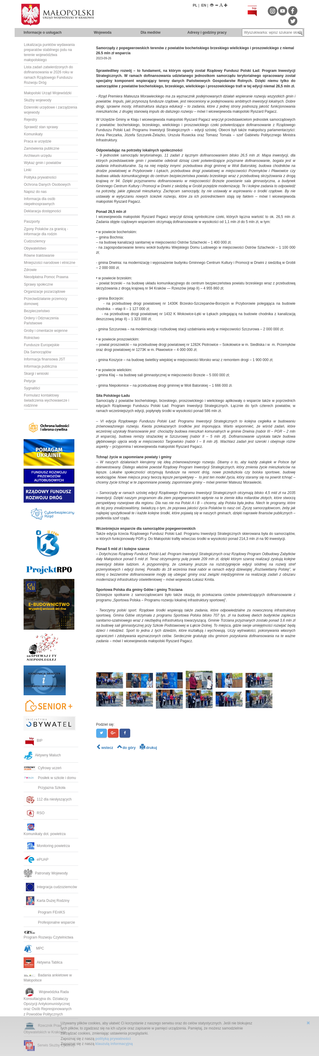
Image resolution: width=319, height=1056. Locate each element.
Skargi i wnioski (36, 373)
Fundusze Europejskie (41, 345)
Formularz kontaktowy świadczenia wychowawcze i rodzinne (46, 400)
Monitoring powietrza (47, 846)
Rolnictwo (31, 338)
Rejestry (30, 119)
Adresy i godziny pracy (206, 32)
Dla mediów (151, 32)
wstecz (104, 748)
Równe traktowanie (39, 255)
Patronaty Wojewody (46, 873)
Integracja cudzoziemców (50, 887)
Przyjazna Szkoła (44, 788)
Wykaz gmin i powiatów (42, 163)
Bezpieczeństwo (37, 311)
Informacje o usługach (43, 32)
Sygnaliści (32, 388)
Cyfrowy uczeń (43, 768)
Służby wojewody (37, 100)
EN (203, 5)
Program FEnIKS (44, 912)
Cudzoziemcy (34, 241)
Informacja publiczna (40, 366)
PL (195, 5)
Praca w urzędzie (37, 141)
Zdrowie (30, 270)
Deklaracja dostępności (42, 211)
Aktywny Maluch (42, 755)
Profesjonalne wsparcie (50, 922)
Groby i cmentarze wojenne (46, 331)
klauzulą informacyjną (114, 1044)
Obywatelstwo (35, 248)
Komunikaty (33, 134)
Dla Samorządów (37, 352)
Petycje (30, 381)
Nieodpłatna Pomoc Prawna (46, 277)
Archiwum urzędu (38, 156)
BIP (33, 740)
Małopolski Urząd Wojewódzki (47, 93)
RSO (34, 813)
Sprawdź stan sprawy (41, 127)
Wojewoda (102, 32)
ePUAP (36, 859)
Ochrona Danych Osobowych (47, 184)
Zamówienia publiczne (41, 148)
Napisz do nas (35, 192)
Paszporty (32, 221)
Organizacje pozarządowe (44, 291)
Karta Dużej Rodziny (46, 901)
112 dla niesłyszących (48, 799)
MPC (34, 948)
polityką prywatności (113, 1039)
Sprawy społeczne (38, 284)
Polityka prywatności (40, 177)
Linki (27, 170)
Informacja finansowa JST (44, 359)
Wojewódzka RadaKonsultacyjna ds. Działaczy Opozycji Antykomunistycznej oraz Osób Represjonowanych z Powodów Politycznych (48, 1003)
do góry (126, 748)
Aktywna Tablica (43, 962)
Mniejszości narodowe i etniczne (49, 263)
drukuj (148, 748)
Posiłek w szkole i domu (50, 778)
